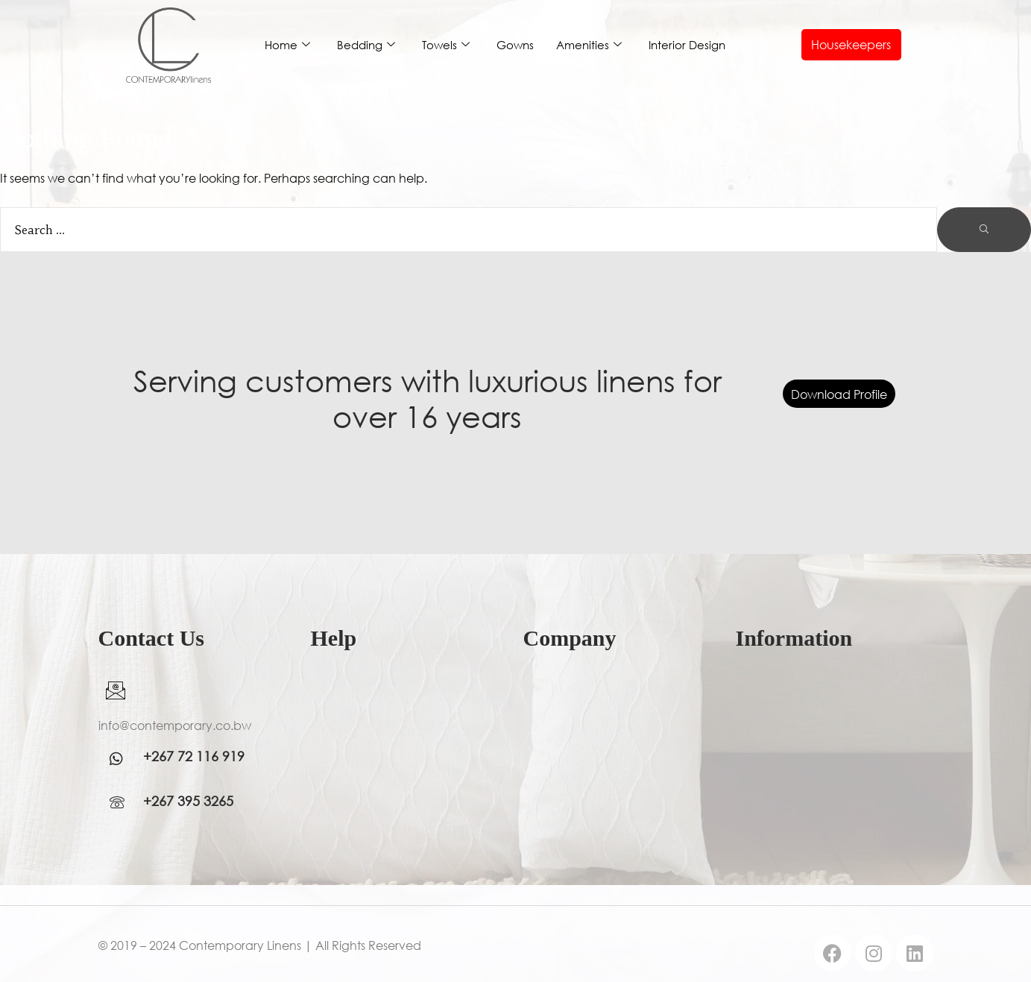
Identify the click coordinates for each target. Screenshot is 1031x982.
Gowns (515, 44)
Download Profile (839, 393)
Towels (446, 45)
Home (287, 45)
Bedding (366, 45)
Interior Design (687, 44)
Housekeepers (851, 44)
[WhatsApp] (121, 759)
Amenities (589, 45)
